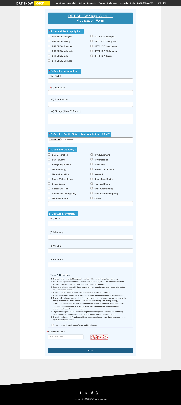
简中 (160, 3)
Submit (90, 350)
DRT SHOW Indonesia (62, 51)
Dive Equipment (102, 155)
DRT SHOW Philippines (106, 51)
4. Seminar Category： (62, 149)
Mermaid (99, 174)
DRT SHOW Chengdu (62, 61)
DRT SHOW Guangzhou (106, 41)
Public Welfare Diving (62, 179)
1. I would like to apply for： (66, 31)
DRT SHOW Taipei (103, 56)
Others (98, 198)
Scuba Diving (58, 184)
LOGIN (140, 3)
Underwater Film (60, 189)
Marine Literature (60, 198)
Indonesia (91, 3)
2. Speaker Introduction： (64, 71)
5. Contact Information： (63, 214)
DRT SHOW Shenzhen (62, 46)
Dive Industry (58, 160)
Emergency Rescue (61, 165)
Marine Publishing (61, 174)
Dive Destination (60, 155)
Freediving (100, 165)
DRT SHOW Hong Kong (106, 46)
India (132, 3)
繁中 (165, 3)
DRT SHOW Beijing (61, 41)
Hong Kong (60, 3)
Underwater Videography (106, 194)
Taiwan (102, 3)
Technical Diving (102, 184)
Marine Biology (59, 169)
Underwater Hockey (104, 189)
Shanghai (71, 3)
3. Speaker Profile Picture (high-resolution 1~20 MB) (79, 134)
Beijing (81, 3)
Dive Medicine (101, 160)
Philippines (112, 3)
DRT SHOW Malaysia (62, 37)
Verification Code (56, 332)
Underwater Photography (64, 194)
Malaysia (124, 3)
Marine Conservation (104, 169)
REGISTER (148, 3)
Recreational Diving (104, 179)
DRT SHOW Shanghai (105, 37)
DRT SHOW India (60, 56)
